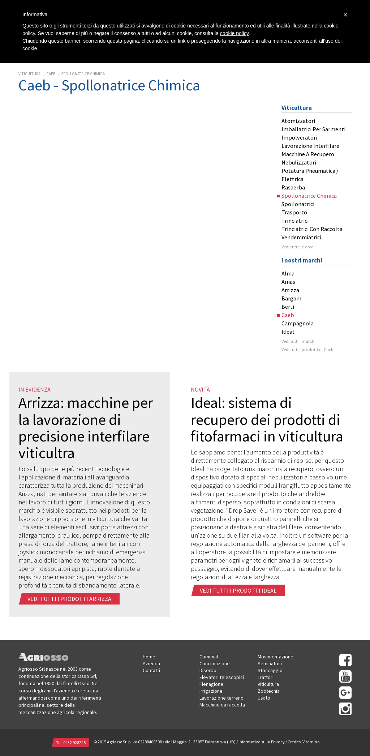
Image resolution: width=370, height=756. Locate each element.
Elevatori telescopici (221, 677)
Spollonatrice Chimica (83, 73)
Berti (287, 306)
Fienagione (211, 684)
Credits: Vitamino (303, 741)
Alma (287, 273)
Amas (288, 281)
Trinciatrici (295, 220)
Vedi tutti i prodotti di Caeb (307, 349)
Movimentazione (275, 656)
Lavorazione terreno (221, 698)
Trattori (266, 677)
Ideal (287, 331)
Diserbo (207, 670)
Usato (264, 698)
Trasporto (294, 212)
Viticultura (29, 73)
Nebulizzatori (298, 162)
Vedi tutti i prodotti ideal (239, 590)
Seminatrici (270, 663)
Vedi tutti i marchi (298, 341)
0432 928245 (74, 742)
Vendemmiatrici (301, 237)
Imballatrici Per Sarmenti (313, 129)
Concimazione (214, 663)
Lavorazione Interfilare (310, 145)
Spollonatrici (297, 204)
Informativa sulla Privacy (261, 741)
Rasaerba (293, 187)
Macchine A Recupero (307, 154)
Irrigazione (211, 691)
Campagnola (297, 323)
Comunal (208, 656)
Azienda (151, 663)
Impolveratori (299, 137)
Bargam (291, 298)
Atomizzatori (298, 120)
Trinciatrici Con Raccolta (312, 228)
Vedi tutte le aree (297, 246)
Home (149, 656)
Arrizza (290, 290)
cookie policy (234, 33)
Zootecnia (269, 691)
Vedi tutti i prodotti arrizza (69, 598)
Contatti (151, 670)
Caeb (50, 73)
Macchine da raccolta (222, 704)
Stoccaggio (270, 670)
